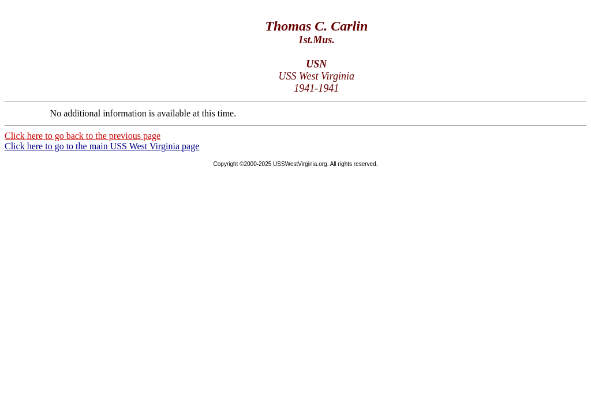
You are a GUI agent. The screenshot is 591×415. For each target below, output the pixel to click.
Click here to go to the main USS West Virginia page (102, 146)
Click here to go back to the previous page (82, 136)
